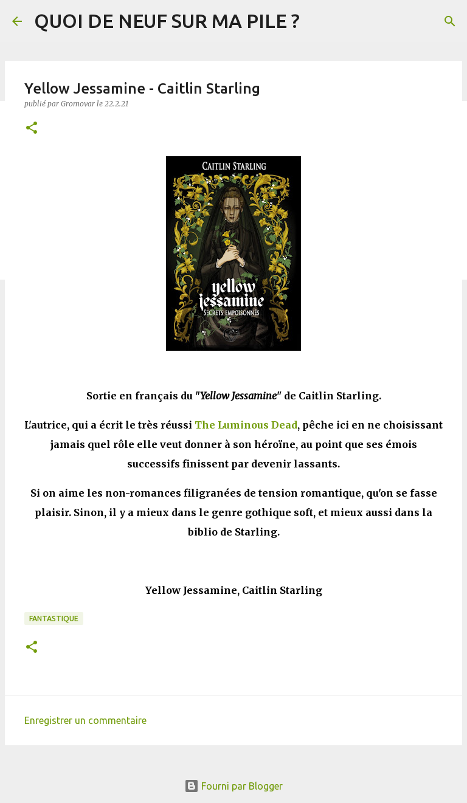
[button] (31, 128)
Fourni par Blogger (233, 786)
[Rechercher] (450, 21)
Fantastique (53, 618)
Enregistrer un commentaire (85, 720)
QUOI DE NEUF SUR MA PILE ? (167, 21)
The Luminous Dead (246, 425)
